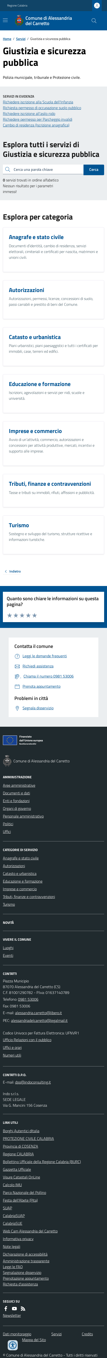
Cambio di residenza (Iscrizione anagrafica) (36, 125)
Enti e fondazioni (16, 801)
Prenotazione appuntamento (26, 1278)
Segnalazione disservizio (22, 1272)
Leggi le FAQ (13, 1267)
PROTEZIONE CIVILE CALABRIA (28, 1138)
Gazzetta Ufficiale (17, 1169)
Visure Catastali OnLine (21, 1177)
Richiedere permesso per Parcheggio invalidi (37, 119)
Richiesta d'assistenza (20, 1284)
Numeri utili (12, 1055)
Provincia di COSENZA (20, 1146)
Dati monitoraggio (17, 1334)
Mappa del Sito (34, 1340)
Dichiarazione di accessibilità (25, 1254)
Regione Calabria (17, 5)
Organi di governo (17, 808)
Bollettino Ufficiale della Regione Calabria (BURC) (42, 1162)
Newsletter (12, 1315)
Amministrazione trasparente (26, 1261)
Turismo (9, 904)
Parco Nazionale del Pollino (24, 1192)
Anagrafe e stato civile (21, 858)
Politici (8, 824)
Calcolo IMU (12, 1185)
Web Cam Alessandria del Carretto (30, 1231)
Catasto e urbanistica (19, 873)
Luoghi (8, 948)
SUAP (7, 1208)
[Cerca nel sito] (92, 21)
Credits (87, 1334)
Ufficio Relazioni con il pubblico (27, 1040)
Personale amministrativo (23, 816)
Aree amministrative (19, 785)
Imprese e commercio (20, 889)
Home (7, 38)
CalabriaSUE (12, 1223)
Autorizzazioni (14, 866)
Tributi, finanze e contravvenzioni (29, 896)
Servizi (20, 38)
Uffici (7, 831)
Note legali (11, 1246)
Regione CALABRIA (18, 1154)
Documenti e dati (16, 793)
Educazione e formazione (22, 881)
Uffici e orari (12, 1047)
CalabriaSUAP (14, 1215)
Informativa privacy (18, 1239)
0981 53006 (28, 999)
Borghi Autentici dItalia (21, 1131)
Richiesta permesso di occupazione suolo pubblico (42, 108)
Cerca (93, 169)
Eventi (8, 955)
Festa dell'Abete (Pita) (20, 1200)
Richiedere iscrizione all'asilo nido (29, 113)
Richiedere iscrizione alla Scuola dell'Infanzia (38, 102)
